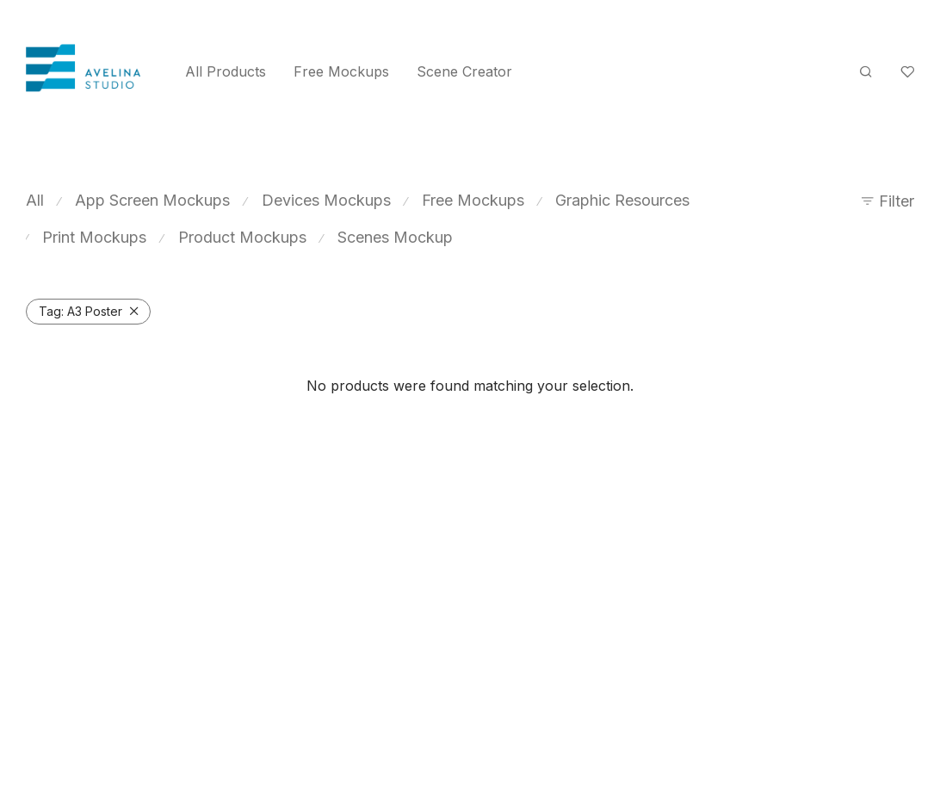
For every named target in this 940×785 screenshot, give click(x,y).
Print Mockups (94, 237)
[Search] (866, 72)
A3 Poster (80, 311)
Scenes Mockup (395, 237)
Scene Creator (464, 71)
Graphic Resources (622, 200)
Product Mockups (242, 237)
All (35, 200)
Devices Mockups (326, 200)
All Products (225, 71)
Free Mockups (341, 71)
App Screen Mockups (152, 200)
